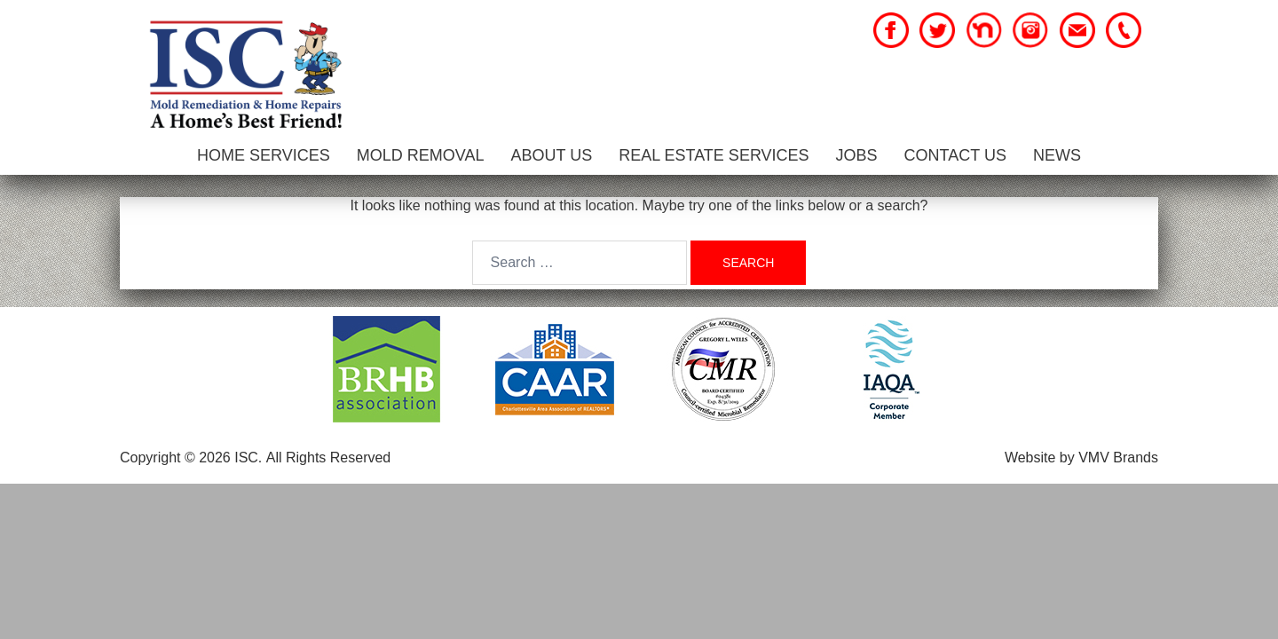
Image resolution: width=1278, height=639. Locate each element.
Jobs (857, 155)
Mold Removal (421, 155)
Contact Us (955, 155)
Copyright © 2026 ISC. (191, 457)
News (1057, 155)
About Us (551, 155)
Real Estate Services (714, 155)
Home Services (263, 155)
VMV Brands (1118, 457)
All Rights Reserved (328, 457)
